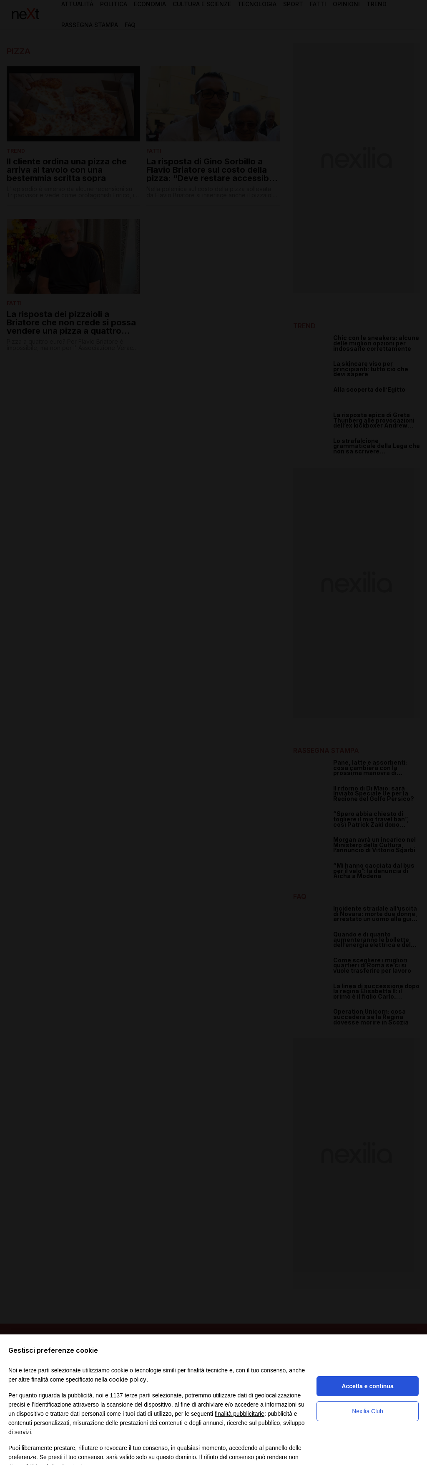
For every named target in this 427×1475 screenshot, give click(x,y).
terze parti (138, 1395)
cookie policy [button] (127, 1379)
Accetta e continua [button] (367, 1386)
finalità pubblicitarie (239, 1413)
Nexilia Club (367, 1411)
